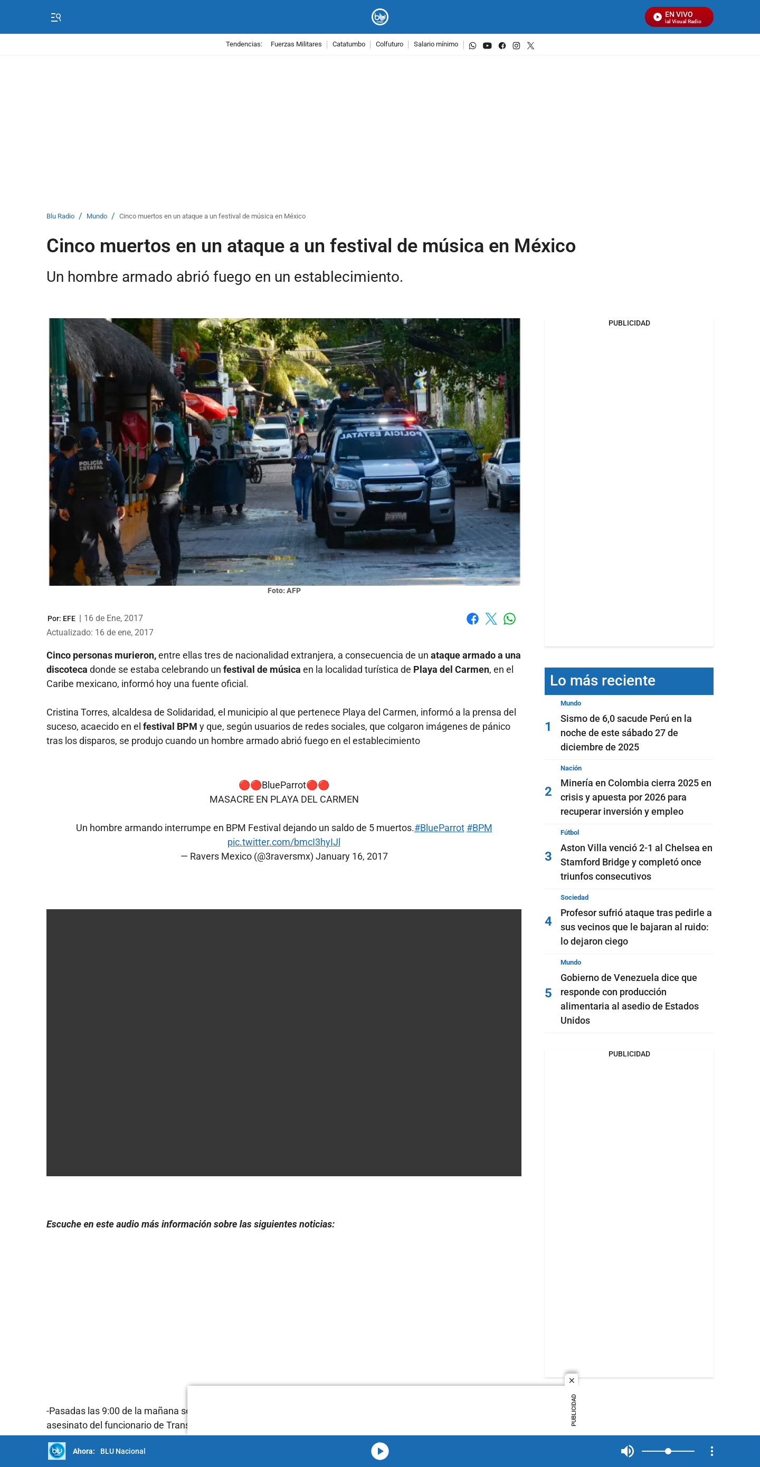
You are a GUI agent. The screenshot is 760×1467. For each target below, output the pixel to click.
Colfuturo (389, 45)
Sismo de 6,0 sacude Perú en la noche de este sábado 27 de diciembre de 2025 (626, 732)
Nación (571, 768)
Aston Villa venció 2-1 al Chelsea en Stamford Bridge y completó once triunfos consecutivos (636, 862)
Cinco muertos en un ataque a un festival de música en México (212, 216)
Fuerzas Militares (296, 45)
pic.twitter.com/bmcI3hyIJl (283, 841)
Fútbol (569, 832)
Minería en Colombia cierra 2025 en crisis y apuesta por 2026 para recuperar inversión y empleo (635, 797)
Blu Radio (60, 216)
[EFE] (69, 618)
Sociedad (574, 897)
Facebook (472, 618)
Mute (627, 1451)
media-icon (380, 1451)
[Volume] (668, 1451)
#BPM (479, 827)
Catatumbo (348, 45)
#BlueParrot (439, 827)
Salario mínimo (436, 45)
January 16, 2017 (352, 856)
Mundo (97, 216)
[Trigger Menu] (55, 17)
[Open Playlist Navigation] (712, 1451)
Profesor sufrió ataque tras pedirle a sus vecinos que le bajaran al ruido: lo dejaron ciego (636, 927)
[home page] (380, 17)
